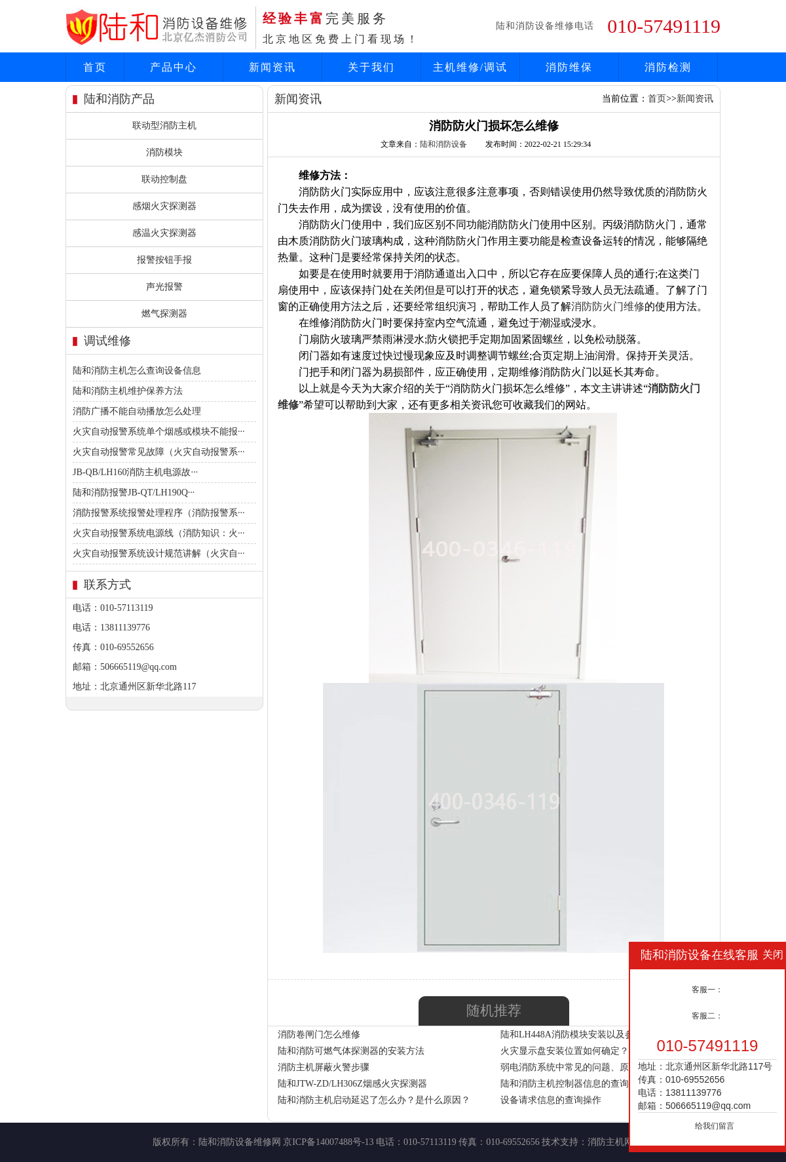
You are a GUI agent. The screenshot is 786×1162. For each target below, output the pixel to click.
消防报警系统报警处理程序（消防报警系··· (159, 513)
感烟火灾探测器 (164, 206)
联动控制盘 (164, 179)
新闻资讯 (272, 67)
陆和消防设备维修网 (239, 1142)
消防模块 (164, 152)
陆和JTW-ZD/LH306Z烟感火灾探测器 (352, 1084)
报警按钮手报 (164, 260)
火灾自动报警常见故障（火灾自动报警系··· (159, 452)
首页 (95, 67)
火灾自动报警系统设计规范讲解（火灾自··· (159, 553)
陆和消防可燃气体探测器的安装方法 (351, 1051)
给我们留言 (714, 1126)
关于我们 (371, 67)
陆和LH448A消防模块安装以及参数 (571, 1034)
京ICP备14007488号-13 (328, 1142)
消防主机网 (610, 1142)
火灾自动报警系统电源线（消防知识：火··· (159, 533)
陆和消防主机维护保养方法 (128, 391)
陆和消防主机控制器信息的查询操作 (573, 1084)
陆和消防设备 (443, 144)
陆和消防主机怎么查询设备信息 (137, 371)
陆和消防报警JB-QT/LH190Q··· (134, 492)
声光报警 (164, 287)
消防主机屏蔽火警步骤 (323, 1067)
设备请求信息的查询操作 (550, 1100)
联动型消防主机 (164, 125)
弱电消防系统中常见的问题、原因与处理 (582, 1067)
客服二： (707, 1015)
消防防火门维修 (608, 306)
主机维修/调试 (470, 67)
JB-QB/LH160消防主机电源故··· (135, 472)
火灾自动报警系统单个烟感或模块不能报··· (159, 431)
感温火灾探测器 (164, 233)
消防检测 (668, 67)
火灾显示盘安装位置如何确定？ (564, 1051)
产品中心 (173, 67)
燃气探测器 (164, 314)
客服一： (707, 989)
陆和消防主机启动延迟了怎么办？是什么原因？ (374, 1100)
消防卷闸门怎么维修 (319, 1034)
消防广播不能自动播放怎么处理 (137, 411)
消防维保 (569, 67)
